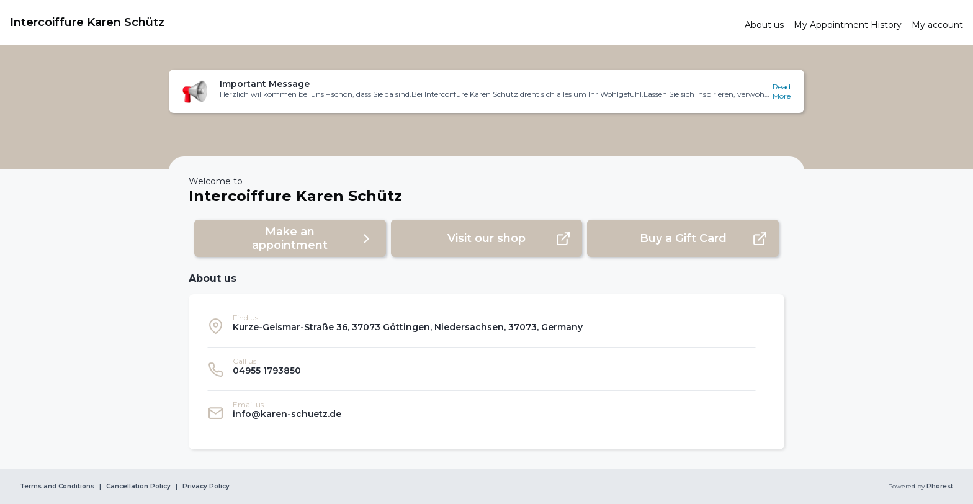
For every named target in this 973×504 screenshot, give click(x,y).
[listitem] (481, 326)
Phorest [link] (939, 486)
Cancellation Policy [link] (138, 486)
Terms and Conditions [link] (57, 486)
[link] (372, 22)
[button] (486, 91)
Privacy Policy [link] (206, 486)
